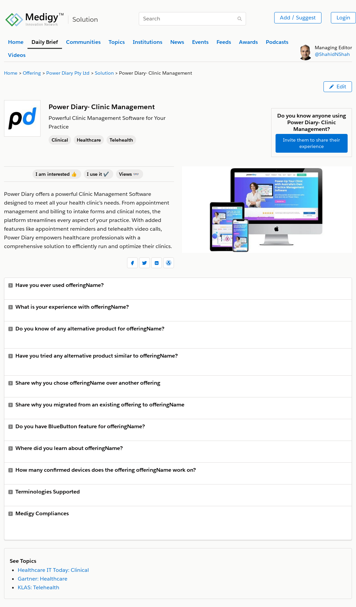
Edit (337, 86)
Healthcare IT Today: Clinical (53, 570)
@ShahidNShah (332, 54)
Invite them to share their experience (311, 143)
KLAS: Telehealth (38, 587)
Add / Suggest (298, 17)
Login (343, 17)
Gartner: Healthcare (42, 578)
